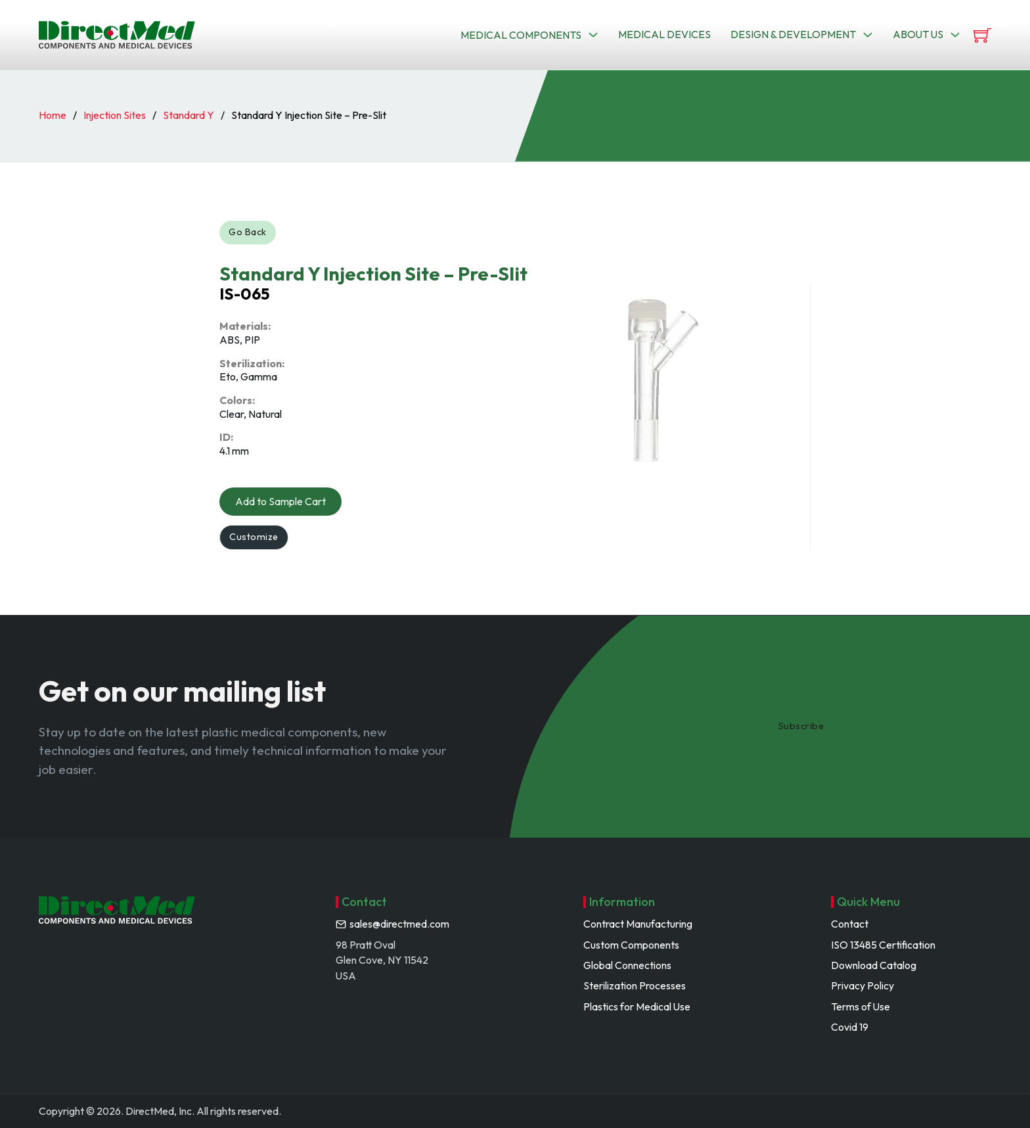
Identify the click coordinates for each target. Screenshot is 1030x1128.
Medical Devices (664, 34)
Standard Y (188, 115)
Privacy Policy (862, 986)
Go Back (250, 233)
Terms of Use (860, 1006)
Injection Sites (114, 115)
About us (918, 34)
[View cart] (982, 35)
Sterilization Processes (634, 986)
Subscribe (804, 726)
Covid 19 (849, 1027)
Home (52, 115)
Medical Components (520, 34)
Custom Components (631, 944)
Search (718, 82)
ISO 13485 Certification (883, 944)
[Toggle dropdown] (593, 35)
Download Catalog (873, 965)
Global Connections (627, 965)
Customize (256, 542)
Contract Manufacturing (637, 924)
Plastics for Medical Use (636, 1006)
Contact (849, 924)
